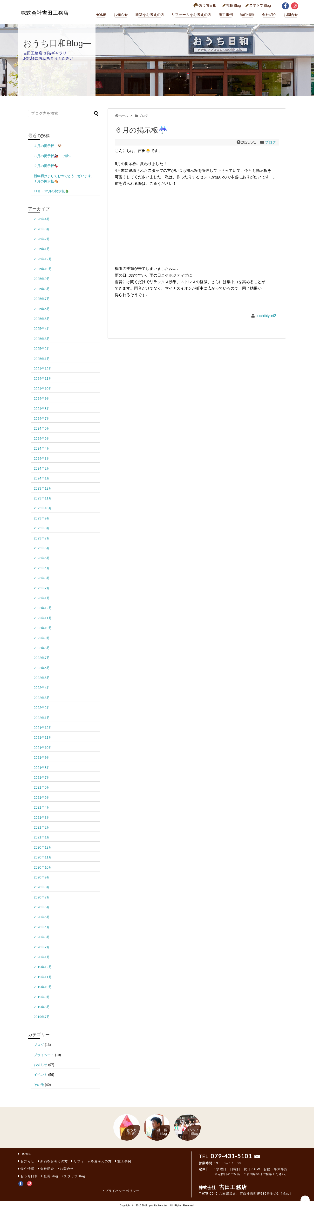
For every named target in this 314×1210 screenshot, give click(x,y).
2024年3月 (42, 458)
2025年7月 (42, 299)
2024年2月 (42, 468)
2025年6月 (42, 309)
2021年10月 (43, 748)
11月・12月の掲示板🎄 (51, 191)
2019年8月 (42, 1007)
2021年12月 (43, 728)
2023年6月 (42, 548)
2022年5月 (42, 678)
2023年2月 (42, 588)
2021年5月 (42, 797)
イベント (40, 1075)
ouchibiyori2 (265, 316)
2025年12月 (43, 259)
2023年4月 (42, 568)
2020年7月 (42, 897)
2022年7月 (42, 658)
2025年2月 (42, 349)
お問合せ (291, 15)
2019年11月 (43, 977)
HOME (101, 15)
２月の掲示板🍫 (46, 166)
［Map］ (286, 1193)
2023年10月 (43, 508)
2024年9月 (42, 398)
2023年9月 (42, 518)
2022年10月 (43, 628)
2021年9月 (42, 757)
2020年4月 (42, 927)
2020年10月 (43, 867)
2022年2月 (42, 708)
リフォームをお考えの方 (191, 15)
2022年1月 (42, 718)
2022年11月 (43, 618)
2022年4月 (42, 688)
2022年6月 (42, 668)
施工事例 (225, 15)
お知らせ (121, 15)
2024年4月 (42, 448)
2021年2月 (42, 827)
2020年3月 (42, 937)
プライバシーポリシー (122, 1191)
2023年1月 (42, 598)
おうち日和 (29, 1176)
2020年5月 (42, 917)
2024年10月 (43, 389)
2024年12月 (43, 369)
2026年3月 (42, 229)
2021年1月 (42, 837)
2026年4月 (42, 219)
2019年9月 (42, 997)
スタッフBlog (74, 1176)
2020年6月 (42, 907)
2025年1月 (42, 359)
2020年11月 (43, 857)
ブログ (270, 142)
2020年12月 (43, 847)
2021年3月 (42, 817)
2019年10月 (43, 987)
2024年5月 (42, 438)
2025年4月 (42, 329)
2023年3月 (42, 578)
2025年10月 (43, 269)
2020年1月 (42, 957)
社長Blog (51, 1176)
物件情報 (247, 15)
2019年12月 (43, 967)
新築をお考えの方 (149, 15)
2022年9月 (42, 638)
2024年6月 (42, 428)
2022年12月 (43, 608)
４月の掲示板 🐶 (51, 146)
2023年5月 (42, 558)
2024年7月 (42, 418)
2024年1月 (42, 478)
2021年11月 (43, 737)
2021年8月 (42, 768)
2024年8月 (42, 409)
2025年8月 (42, 289)
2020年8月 (42, 887)
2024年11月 (43, 378)
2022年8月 (42, 648)
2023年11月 (43, 498)
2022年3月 (42, 698)
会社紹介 (269, 15)
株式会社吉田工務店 (44, 13)
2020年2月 (42, 947)
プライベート (44, 1055)
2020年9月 (42, 877)
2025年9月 (42, 279)
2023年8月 (42, 528)
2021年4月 (42, 807)
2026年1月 (42, 249)
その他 (39, 1085)
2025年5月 (42, 319)
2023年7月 (42, 538)
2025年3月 (42, 339)
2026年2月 (42, 239)
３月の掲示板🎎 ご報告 (54, 156)
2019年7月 (42, 1017)
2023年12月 (43, 488)
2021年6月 (42, 787)
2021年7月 (42, 777)
